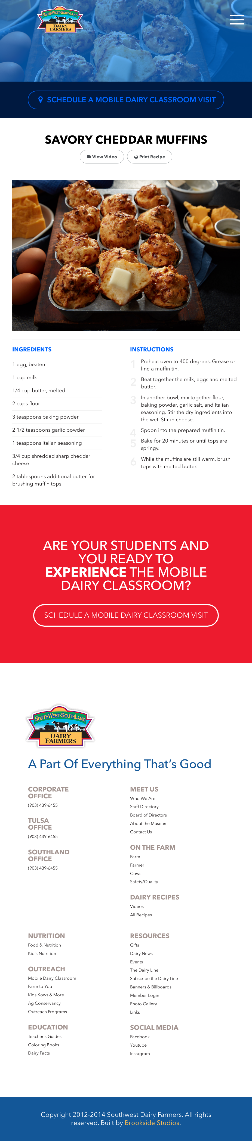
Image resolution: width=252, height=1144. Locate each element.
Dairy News (141, 957)
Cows (135, 877)
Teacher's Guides (45, 1040)
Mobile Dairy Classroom (52, 982)
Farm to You (40, 990)
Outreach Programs (47, 1015)
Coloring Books (43, 1048)
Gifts (134, 948)
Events (136, 965)
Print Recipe (149, 159)
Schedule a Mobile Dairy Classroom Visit (126, 100)
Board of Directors (148, 818)
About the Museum (149, 827)
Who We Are (142, 802)
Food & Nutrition (44, 948)
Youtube (138, 1049)
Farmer (137, 868)
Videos (137, 910)
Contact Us (141, 835)
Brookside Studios (152, 1126)
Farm (135, 860)
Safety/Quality (144, 885)
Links (135, 1016)
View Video (102, 159)
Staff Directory (144, 810)
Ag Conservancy (44, 1007)
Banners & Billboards (150, 990)
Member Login (144, 999)
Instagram (140, 1057)
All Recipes (141, 918)
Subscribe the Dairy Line (154, 982)
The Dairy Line (144, 974)
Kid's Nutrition (42, 957)
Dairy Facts (39, 1057)
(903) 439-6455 (43, 809)
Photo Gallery (143, 1007)
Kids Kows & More (46, 998)
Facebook (140, 1040)
